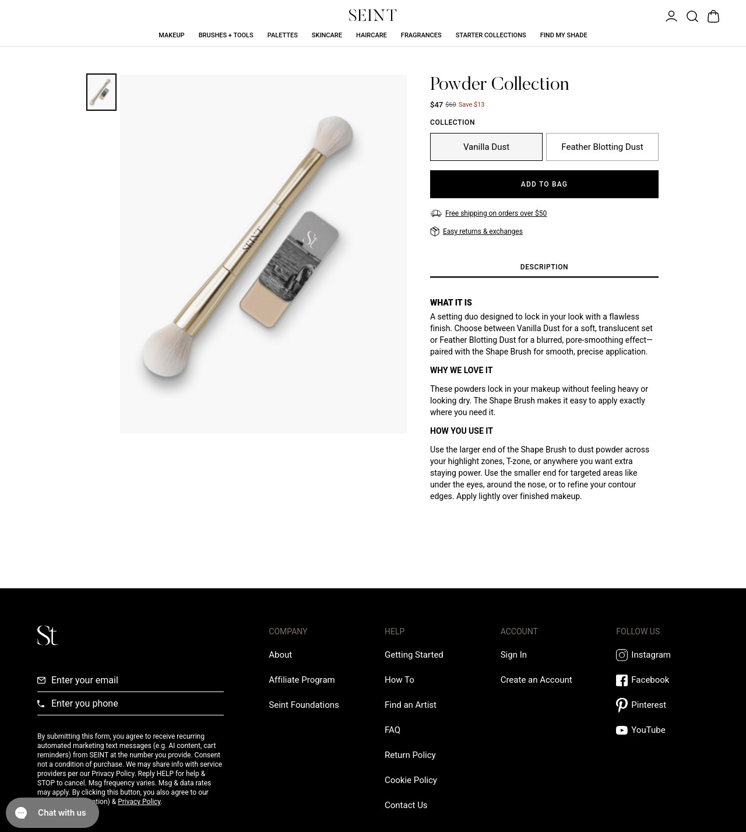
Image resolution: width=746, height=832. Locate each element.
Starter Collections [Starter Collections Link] (491, 35)
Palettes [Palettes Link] (283, 35)
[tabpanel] (544, 409)
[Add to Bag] (544, 184)
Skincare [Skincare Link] (327, 35)
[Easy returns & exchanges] (476, 231)
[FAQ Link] (392, 730)
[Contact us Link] (406, 805)
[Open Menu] (670, 15)
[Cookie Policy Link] (411, 780)
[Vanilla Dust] (486, 147)
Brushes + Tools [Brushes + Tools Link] (226, 35)
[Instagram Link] (662, 655)
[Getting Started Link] (414, 655)
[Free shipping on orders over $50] (488, 213)
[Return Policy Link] (410, 755)
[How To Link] (399, 680)
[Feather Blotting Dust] (602, 147)
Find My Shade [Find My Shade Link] (563, 35)
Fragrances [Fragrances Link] (421, 35)
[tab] (544, 268)
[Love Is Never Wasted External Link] (304, 705)
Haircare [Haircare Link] (371, 35)
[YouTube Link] (662, 730)
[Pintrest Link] (662, 705)
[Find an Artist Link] (411, 705)
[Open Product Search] (691, 15)
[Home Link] (373, 15)
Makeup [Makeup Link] (171, 35)
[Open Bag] (712, 15)
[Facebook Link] (662, 680)
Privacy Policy (139, 802)
